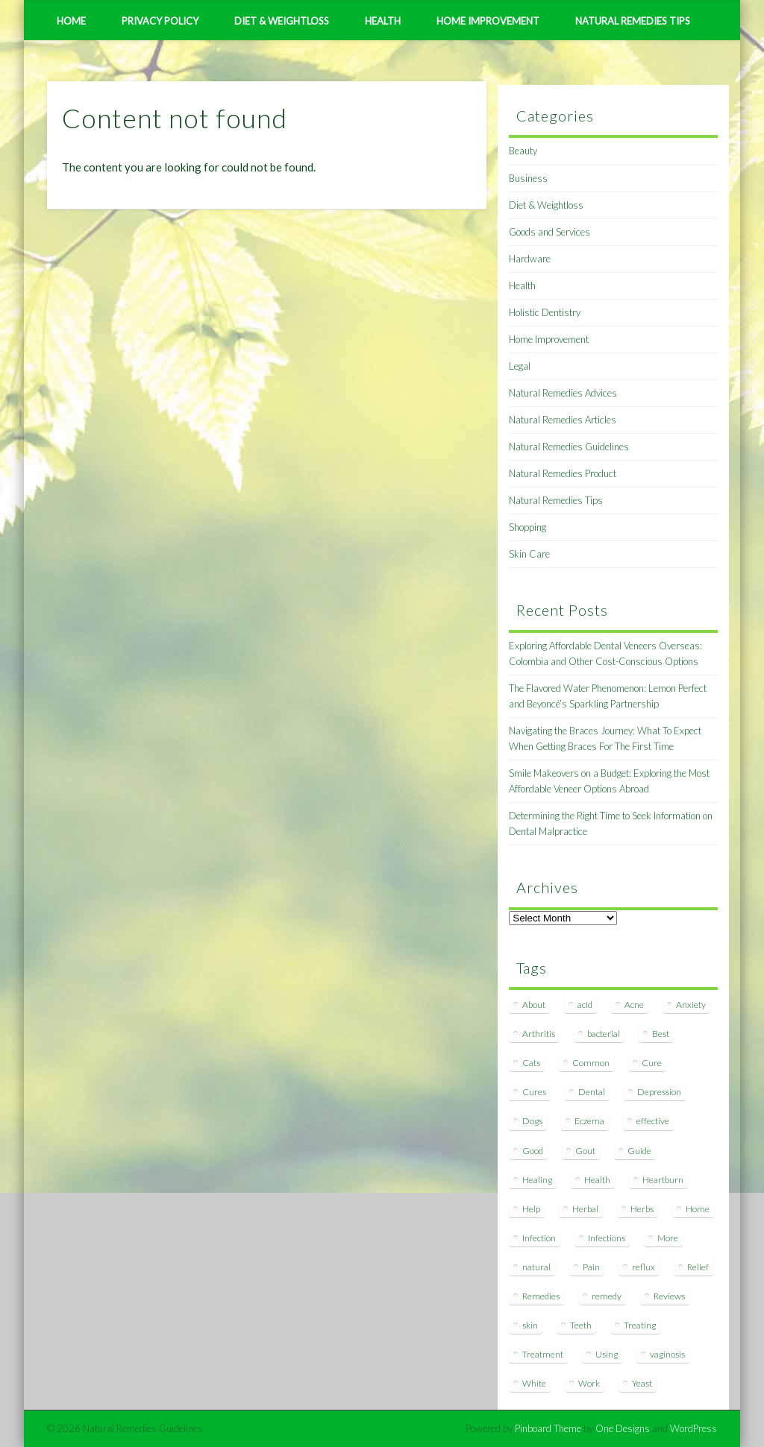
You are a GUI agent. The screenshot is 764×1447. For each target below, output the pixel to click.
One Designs (622, 1428)
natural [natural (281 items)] (536, 1267)
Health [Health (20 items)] (597, 1179)
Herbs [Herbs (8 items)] (642, 1208)
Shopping (527, 527)
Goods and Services (549, 232)
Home (71, 21)
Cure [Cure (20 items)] (652, 1062)
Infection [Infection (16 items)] (539, 1237)
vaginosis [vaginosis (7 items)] (667, 1354)
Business (528, 178)
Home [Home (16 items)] (698, 1208)
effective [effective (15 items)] (652, 1120)
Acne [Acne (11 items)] (634, 1004)
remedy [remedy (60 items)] (606, 1296)
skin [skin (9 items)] (530, 1325)
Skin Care (529, 554)
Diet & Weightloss (281, 21)
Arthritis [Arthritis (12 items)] (538, 1033)
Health (383, 21)
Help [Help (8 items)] (531, 1208)
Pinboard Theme (548, 1428)
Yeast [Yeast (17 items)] (642, 1383)
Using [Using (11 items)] (606, 1354)
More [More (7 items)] (667, 1237)
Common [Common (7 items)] (591, 1062)
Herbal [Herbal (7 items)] (585, 1208)
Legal (519, 366)
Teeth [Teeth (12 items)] (581, 1325)
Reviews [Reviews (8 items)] (669, 1296)
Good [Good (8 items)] (532, 1150)
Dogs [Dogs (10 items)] (532, 1120)
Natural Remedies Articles (562, 420)
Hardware (530, 259)
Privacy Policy (160, 21)
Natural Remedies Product (562, 473)
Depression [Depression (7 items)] (659, 1091)
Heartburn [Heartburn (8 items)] (662, 1179)
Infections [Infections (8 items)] (606, 1237)
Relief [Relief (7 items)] (698, 1267)
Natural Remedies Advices (563, 393)
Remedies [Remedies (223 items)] (541, 1296)
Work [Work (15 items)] (589, 1383)
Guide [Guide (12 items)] (639, 1150)
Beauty (523, 151)
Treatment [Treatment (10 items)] (542, 1354)
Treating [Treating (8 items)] (640, 1325)
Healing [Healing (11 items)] (537, 1179)
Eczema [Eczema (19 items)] (589, 1120)
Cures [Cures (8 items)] (534, 1091)
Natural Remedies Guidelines (569, 447)
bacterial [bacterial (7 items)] (603, 1033)
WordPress (693, 1428)
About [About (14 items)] (533, 1004)
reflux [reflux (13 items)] (643, 1267)
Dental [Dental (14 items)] (591, 1091)
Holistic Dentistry (544, 312)
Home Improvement (487, 21)
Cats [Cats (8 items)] (531, 1062)
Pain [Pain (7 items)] (591, 1267)
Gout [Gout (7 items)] (585, 1150)
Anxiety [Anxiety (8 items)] (691, 1004)
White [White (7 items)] (534, 1383)
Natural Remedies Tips (632, 21)
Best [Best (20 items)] (660, 1033)
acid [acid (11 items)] (584, 1004)
